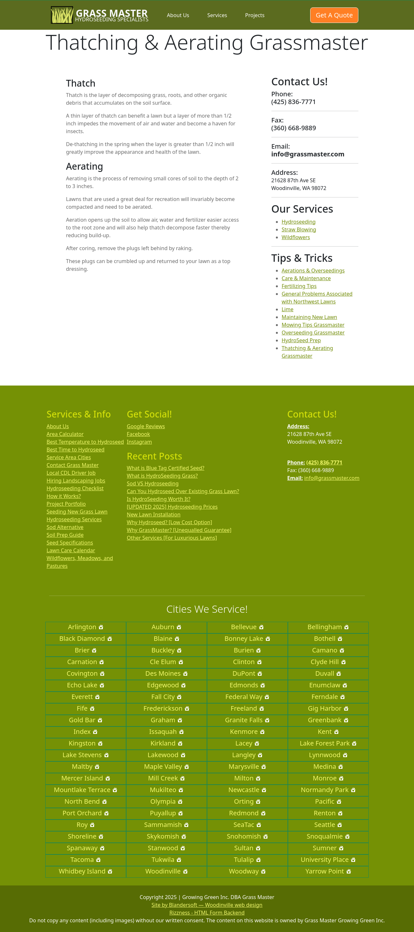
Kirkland (166, 743)
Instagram (139, 441)
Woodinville (166, 871)
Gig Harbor (328, 708)
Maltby (86, 766)
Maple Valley (166, 766)
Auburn (166, 626)
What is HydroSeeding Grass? (162, 475)
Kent (328, 731)
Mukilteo (166, 789)
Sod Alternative (65, 527)
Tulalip (247, 859)
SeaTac (247, 824)
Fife (86, 708)
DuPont (248, 673)
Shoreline (86, 836)
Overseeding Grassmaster (313, 332)
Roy (86, 824)
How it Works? (64, 496)
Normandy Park (328, 789)
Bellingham (328, 626)
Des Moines (166, 673)
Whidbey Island (86, 871)
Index (86, 731)
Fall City (166, 696)
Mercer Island (85, 778)
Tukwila (166, 859)
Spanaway (85, 847)
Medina (328, 766)
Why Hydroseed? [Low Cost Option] (169, 522)
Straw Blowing (299, 229)
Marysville (247, 766)
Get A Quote (334, 15)
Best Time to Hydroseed (75, 449)
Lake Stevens (85, 754)
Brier (86, 650)
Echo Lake (85, 685)
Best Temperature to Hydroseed (85, 441)
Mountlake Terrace (86, 789)
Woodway (247, 871)
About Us (178, 15)
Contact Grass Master (73, 465)
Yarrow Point (328, 871)
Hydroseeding (299, 221)
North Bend (85, 801)
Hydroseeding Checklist (75, 488)
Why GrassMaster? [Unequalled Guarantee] (179, 530)
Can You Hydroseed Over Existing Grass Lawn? (183, 491)
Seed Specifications (70, 542)
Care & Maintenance (306, 278)
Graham (166, 719)
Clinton (247, 661)
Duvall (328, 673)
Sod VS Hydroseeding (153, 483)
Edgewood (166, 685)
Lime (288, 309)
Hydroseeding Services (74, 519)
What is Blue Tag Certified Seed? (165, 467)
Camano (328, 650)
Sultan (247, 847)
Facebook (138, 434)
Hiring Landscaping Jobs (76, 480)
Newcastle (247, 789)
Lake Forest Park (328, 743)
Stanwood (166, 847)
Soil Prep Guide (65, 534)
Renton (328, 813)
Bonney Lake (247, 638)
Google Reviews (146, 426)
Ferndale (328, 696)
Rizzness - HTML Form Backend (207, 912)
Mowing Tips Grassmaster (313, 324)
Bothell (328, 638)
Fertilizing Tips (299, 286)
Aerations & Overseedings (313, 270)
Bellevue (247, 626)
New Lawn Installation (153, 514)
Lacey (247, 743)
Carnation (85, 661)
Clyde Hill (328, 661)
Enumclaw (328, 685)
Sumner (328, 847)
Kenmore (247, 731)
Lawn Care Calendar (71, 550)
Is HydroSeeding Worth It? (159, 499)
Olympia (166, 801)
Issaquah (166, 731)
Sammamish (166, 824)
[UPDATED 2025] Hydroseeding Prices (172, 506)
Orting (247, 801)
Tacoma (86, 859)
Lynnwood (328, 754)
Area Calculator (65, 434)
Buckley (166, 650)
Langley (247, 754)
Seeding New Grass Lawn (77, 511)
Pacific (328, 801)
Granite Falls (247, 719)
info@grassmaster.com (331, 478)
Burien (247, 650)
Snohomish (247, 836)
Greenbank (328, 719)
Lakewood (166, 754)
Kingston (86, 743)
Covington (86, 673)
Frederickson (167, 708)
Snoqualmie (328, 836)
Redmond (247, 813)
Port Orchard (85, 813)
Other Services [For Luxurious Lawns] (172, 537)
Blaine (167, 638)
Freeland (247, 708)
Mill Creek (166, 778)
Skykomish (166, 836)
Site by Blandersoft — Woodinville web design (207, 904)
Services (217, 15)
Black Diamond (85, 638)
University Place (328, 859)
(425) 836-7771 (324, 462)
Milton (247, 778)
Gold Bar (86, 719)
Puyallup (166, 813)
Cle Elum (166, 661)
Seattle (328, 824)
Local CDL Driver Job (71, 472)
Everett (85, 696)
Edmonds (247, 685)
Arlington (86, 626)
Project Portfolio (66, 503)
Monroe (328, 778)
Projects (255, 15)
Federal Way (247, 696)
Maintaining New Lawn (309, 317)
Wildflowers (296, 237)
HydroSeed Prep (301, 340)
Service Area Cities (69, 457)
